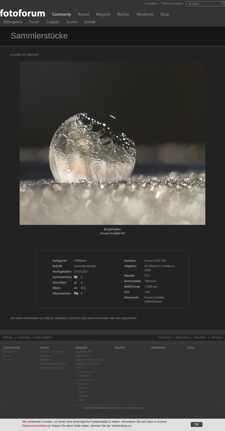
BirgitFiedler (112, 229)
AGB (81, 400)
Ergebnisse (46, 356)
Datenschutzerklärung (36, 426)
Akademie (145, 14)
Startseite (7, 338)
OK (196, 425)
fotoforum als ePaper (87, 364)
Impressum (164, 338)
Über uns (84, 388)
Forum (34, 22)
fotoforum (81, 384)
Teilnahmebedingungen (53, 364)
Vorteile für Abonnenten (89, 360)
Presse (83, 392)
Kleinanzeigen (87, 380)
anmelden (102, 318)
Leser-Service (86, 372)
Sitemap (215, 338)
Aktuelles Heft (83, 352)
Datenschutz (182, 338)
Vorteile (89, 22)
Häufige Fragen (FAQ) (52, 368)
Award (83, 14)
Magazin (103, 14)
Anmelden (151, 3)
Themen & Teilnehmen (52, 352)
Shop (165, 14)
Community (61, 14)
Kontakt (83, 396)
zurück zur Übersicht (25, 54)
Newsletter (200, 338)
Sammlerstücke (85, 266)
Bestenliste (46, 360)
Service (71, 22)
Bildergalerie (13, 22)
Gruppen (52, 22)
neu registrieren (126, 318)
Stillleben (80, 260)
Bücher (123, 14)
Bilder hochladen (173, 3)
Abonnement (83, 356)
